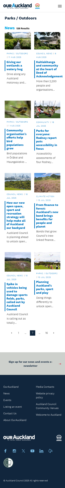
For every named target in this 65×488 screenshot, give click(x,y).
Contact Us (9, 413)
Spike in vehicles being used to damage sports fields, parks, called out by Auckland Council (17, 296)
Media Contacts (45, 387)
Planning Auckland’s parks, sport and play (44, 287)
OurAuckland (11, 387)
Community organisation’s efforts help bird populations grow (17, 139)
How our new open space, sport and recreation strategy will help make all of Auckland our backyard (16, 215)
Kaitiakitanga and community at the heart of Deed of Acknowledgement (47, 69)
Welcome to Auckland (48, 414)
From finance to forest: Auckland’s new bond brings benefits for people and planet (47, 215)
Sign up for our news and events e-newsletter (35, 364)
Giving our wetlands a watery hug (15, 65)
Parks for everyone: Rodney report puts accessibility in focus (46, 140)
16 (46, 333)
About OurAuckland (14, 420)
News (6, 393)
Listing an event (12, 406)
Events (7, 400)
